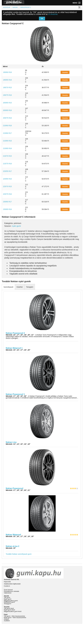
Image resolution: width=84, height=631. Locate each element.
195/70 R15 (7, 87)
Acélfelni (7, 621)
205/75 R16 (7, 118)
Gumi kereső (8, 590)
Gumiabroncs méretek (11, 591)
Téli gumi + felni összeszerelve (14, 616)
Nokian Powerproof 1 (15, 394)
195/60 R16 (7, 72)
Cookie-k (7, 586)
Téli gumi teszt (9, 608)
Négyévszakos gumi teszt (12, 611)
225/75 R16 (7, 194)
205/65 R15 (7, 103)
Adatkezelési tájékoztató (12, 584)
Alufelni (6, 619)
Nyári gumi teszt (9, 610)
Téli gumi (7, 597)
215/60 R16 (7, 126)
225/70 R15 (7, 186)
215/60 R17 (7, 133)
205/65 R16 (7, 110)
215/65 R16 (7, 148)
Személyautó (8, 287)
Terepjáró (29, 287)
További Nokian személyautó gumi (18, 554)
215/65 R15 (7, 141)
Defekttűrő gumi (9, 602)
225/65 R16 (7, 179)
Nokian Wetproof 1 (14, 348)
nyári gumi (16, 226)
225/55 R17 (7, 171)
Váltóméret (7, 593)
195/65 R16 (7, 80)
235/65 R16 (7, 209)
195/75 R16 (7, 95)
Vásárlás (65, 72)
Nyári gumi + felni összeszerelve (15, 617)
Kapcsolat (7, 582)
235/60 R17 (7, 202)
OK (42, 18)
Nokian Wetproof (13, 535)
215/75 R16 (7, 164)
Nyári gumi (7, 599)
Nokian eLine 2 (12, 546)
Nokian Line (11, 442)
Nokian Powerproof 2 (15, 333)
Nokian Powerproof (14, 488)
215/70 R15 (7, 156)
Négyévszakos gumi (11, 601)
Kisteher (20, 287)
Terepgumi (7, 604)
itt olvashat (52, 14)
